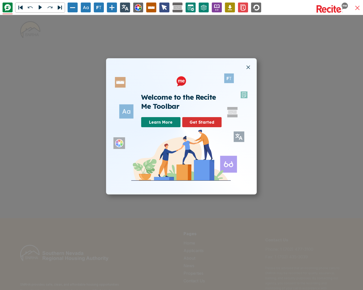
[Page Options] (191, 7)
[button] (357, 8)
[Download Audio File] (230, 7)
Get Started (202, 122)
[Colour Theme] (138, 7)
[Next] (60, 7)
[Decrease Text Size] (73, 7)
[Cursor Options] (164, 7)
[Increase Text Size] (112, 7)
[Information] (243, 7)
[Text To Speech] (8, 7)
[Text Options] (86, 7)
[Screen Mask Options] (177, 7)
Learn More (160, 122)
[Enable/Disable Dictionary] (217, 7)
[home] (30, 29)
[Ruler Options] (151, 7)
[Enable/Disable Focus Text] (99, 7)
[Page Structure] (204, 7)
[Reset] (256, 7)
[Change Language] (125, 7)
